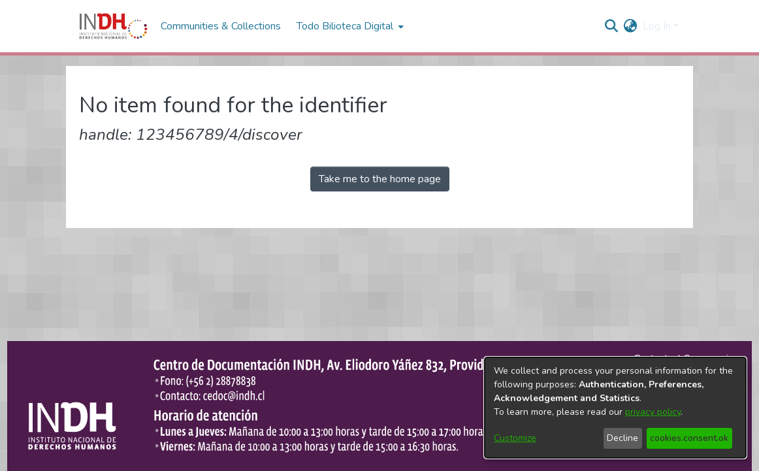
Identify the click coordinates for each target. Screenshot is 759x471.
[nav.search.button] (612, 26)
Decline (622, 438)
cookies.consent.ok (689, 438)
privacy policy (653, 412)
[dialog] (615, 407)
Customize (515, 438)
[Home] (113, 26)
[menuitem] (630, 26)
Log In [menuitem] (657, 26)
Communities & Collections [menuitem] (221, 26)
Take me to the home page (380, 179)
